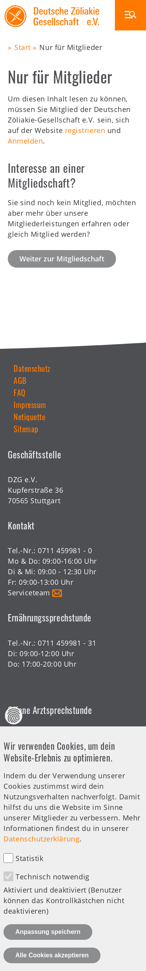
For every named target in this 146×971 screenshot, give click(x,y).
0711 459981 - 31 (67, 643)
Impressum (30, 404)
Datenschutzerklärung (41, 852)
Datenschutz (32, 368)
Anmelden (25, 141)
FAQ (20, 392)
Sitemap (26, 429)
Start (22, 47)
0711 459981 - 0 (65, 550)
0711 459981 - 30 (67, 735)
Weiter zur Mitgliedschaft (61, 258)
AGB (20, 380)
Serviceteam (29, 592)
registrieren (85, 130)
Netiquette (29, 416)
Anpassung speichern (47, 945)
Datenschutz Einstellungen (14, 729)
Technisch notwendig (52, 890)
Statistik (29, 872)
